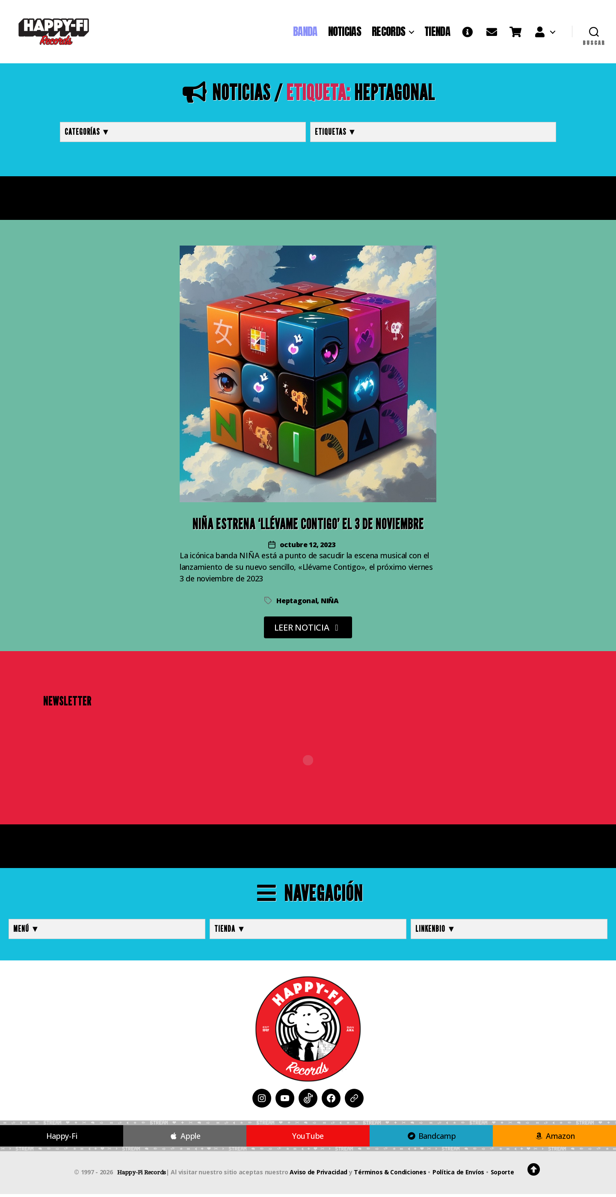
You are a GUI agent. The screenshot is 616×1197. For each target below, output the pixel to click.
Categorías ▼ (87, 135)
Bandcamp (431, 1139)
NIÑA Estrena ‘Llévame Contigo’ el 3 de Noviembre (308, 527)
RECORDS (388, 33)
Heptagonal (296, 603)
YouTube (308, 1139)
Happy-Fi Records (141, 1175)
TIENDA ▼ (230, 932)
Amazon (554, 1139)
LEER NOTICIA (308, 630)
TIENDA (437, 33)
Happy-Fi (61, 1139)
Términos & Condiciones (390, 1175)
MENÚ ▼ (26, 932)
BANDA (305, 33)
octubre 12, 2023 (307, 547)
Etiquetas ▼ (336, 135)
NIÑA (330, 603)
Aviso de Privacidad (318, 1175)
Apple (185, 1139)
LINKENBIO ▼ (435, 932)
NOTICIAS (344, 33)
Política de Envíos (458, 1175)
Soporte (502, 1175)
